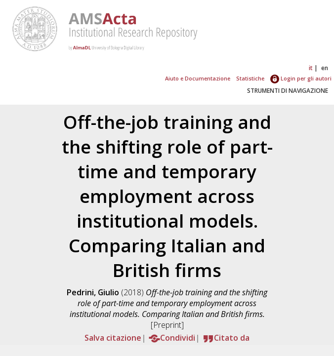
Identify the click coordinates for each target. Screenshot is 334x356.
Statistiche (250, 78)
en (324, 68)
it (311, 68)
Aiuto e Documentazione (197, 78)
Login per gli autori (301, 78)
